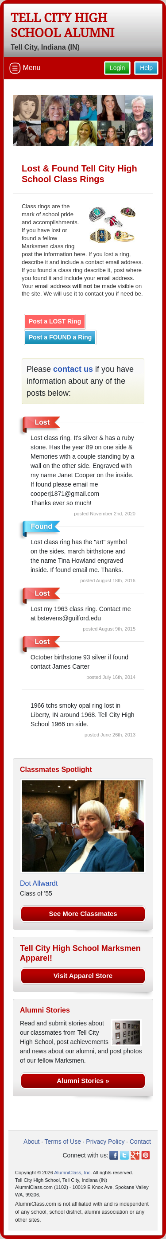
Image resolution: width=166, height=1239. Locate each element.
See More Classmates (83, 913)
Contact (140, 1141)
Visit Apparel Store (83, 975)
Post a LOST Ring (55, 321)
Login (117, 67)
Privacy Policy (105, 1141)
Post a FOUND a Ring (60, 337)
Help (146, 67)
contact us (73, 369)
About (31, 1141)
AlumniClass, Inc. (73, 1172)
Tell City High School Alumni (62, 25)
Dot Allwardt (39, 883)
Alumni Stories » (83, 1080)
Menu (24, 68)
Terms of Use (63, 1141)
